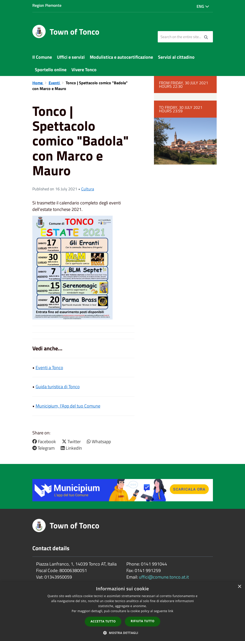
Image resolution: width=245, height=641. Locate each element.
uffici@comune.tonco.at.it (164, 577)
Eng (203, 6)
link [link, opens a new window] (170, 611)
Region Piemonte (46, 5)
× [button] (239, 587)
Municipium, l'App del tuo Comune (68, 406)
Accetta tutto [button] (103, 621)
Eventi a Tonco (49, 367)
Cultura (87, 189)
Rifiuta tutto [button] (142, 621)
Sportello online (50, 69)
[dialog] (122, 611)
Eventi (55, 83)
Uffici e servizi (71, 57)
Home (38, 83)
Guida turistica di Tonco (58, 386)
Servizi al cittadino (176, 57)
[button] (122, 632)
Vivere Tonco (84, 69)
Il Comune (42, 57)
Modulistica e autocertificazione (121, 57)
